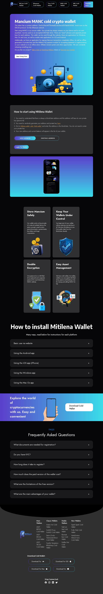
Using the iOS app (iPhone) (26, 363)
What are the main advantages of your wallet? (34, 494)
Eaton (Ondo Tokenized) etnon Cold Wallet (52, 537)
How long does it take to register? (29, 464)
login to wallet (21, 147)
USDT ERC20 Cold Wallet (40, 537)
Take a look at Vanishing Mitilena (43, 50)
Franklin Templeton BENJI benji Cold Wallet (52, 545)
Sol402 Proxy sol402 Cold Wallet (53, 531)
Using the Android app (24, 353)
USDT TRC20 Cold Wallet (40, 544)
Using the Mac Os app (24, 382)
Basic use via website (23, 343)
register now (88, 4)
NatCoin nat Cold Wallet (65, 529)
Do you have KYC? (22, 454)
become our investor (68, 50)
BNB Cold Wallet (63, 4)
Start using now (21, 56)
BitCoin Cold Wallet (23, 4)
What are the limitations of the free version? (34, 484)
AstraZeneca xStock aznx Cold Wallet (75, 537)
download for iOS (63, 561)
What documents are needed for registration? (35, 444)
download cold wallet (76, 407)
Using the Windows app (24, 372)
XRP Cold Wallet (76, 4)
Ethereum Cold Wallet (37, 4)
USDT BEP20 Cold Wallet (40, 529)
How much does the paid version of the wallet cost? (37, 474)
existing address (48, 138)
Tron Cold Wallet (51, 4)
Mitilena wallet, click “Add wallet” (31, 126)
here (58, 123)
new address (25, 138)
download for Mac (39, 569)
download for (38, 561)
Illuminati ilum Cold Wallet (65, 537)
